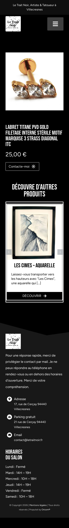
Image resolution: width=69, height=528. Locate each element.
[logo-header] (13, 18)
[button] (9, 252)
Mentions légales (38, 505)
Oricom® (46, 509)
